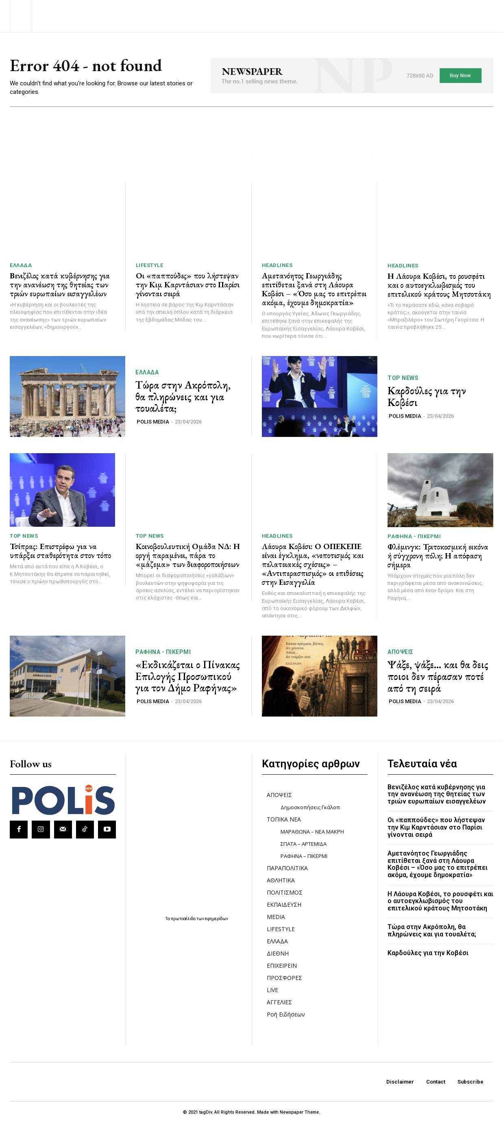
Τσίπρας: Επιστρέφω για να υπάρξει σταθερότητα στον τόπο (60, 550)
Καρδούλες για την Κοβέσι (427, 396)
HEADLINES (277, 265)
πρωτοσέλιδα (183, 919)
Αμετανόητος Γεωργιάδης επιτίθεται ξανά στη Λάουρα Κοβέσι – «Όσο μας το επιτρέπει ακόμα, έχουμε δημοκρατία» (314, 289)
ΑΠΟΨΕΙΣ (401, 652)
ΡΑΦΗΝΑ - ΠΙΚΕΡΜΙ (414, 536)
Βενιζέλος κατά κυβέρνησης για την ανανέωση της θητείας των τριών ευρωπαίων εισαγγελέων (60, 284)
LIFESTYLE (149, 265)
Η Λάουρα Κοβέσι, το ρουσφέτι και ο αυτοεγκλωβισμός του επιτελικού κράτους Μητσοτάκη (439, 285)
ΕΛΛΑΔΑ (21, 265)
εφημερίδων (216, 919)
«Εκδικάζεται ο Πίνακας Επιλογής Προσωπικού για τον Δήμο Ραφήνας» (187, 676)
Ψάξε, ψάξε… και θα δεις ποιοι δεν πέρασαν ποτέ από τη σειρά (438, 676)
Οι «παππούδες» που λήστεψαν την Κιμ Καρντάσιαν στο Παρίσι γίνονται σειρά (188, 284)
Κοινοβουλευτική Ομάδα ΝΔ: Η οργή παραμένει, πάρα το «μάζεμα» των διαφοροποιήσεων (188, 555)
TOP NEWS (403, 378)
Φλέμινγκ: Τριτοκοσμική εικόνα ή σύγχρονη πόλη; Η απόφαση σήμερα (438, 555)
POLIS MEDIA (153, 422)
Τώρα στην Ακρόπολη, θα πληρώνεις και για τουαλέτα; (183, 396)
